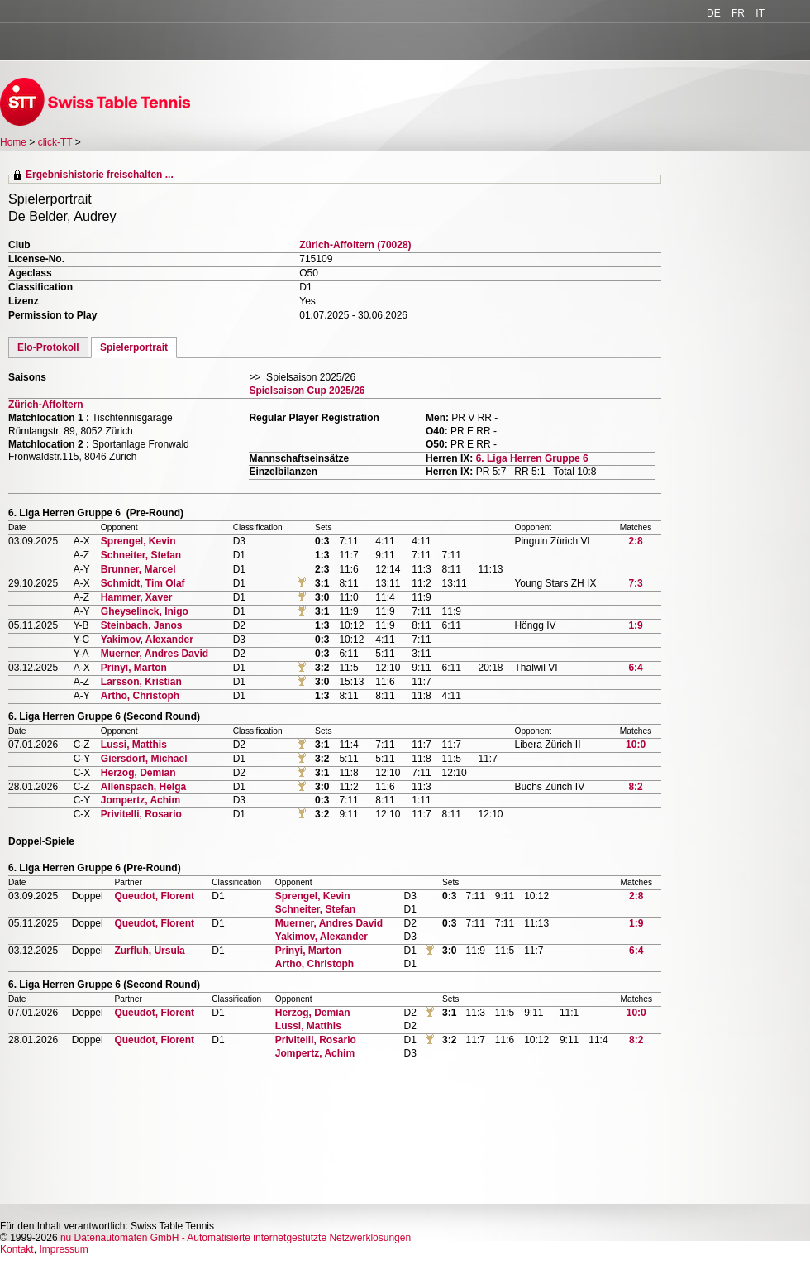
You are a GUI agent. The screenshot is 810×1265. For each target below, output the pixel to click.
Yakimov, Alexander (147, 639)
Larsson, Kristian (141, 682)
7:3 (635, 583)
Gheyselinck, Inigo (144, 611)
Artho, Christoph (140, 696)
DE (714, 13)
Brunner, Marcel (138, 569)
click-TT (55, 142)
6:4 (635, 667)
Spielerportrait (134, 347)
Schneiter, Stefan (141, 555)
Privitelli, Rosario (141, 814)
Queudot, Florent (154, 896)
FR (738, 13)
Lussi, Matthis (134, 744)
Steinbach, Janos (142, 625)
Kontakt (17, 1249)
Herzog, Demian (138, 773)
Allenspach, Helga (143, 787)
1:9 (635, 625)
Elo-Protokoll (48, 347)
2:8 (635, 541)
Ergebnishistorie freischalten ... (100, 174)
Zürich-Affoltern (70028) (355, 245)
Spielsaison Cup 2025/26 (306, 390)
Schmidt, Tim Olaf (143, 583)
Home (13, 142)
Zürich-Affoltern (45, 404)
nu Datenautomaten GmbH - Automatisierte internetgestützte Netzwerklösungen (235, 1237)
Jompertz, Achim (140, 800)
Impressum (63, 1249)
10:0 (636, 744)
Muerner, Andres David (154, 653)
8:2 (635, 787)
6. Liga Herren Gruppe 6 (532, 458)
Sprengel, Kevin (138, 541)
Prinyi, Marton (134, 667)
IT (760, 13)
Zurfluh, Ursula (149, 950)
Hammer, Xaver (137, 597)
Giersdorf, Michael (144, 758)
